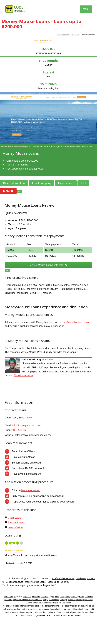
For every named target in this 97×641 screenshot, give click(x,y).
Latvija (62, 596)
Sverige (29, 603)
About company (41, 183)
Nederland (37, 600)
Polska (56, 600)
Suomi (23, 600)
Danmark (8, 600)
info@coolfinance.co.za (76, 322)
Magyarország (72, 596)
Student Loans (16, 522)
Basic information (14, 183)
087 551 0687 (21, 430)
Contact (91, 578)
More (8, 191)
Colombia (89, 596)
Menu (86, 9)
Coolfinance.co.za (63, 35)
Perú (51, 600)
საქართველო (47, 596)
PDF (83, 183)
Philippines (66, 603)
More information (23, 375)
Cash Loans (75, 35)
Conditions (81, 578)
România (71, 600)
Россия (79, 600)
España (16, 600)
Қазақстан (88, 600)
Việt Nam (57, 603)
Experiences (66, 183)
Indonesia (48, 603)
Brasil (81, 596)
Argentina (27, 596)
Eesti (57, 596)
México (29, 600)
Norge (45, 600)
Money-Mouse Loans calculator (48, 265)
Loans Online (15, 527)
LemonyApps (10, 596)
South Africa (38, 603)
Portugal (63, 600)
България (36, 596)
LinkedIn (48, 359)
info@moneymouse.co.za (26, 425)
